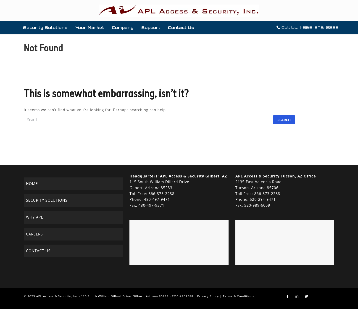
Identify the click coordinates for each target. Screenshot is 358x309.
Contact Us (181, 27)
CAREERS (34, 234)
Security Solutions (45, 27)
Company (123, 27)
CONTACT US (38, 250)
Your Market (89, 27)
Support (150, 27)
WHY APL (34, 217)
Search (284, 119)
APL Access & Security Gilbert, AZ (193, 176)
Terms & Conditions (238, 296)
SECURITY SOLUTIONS (46, 200)
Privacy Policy (208, 296)
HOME (32, 183)
